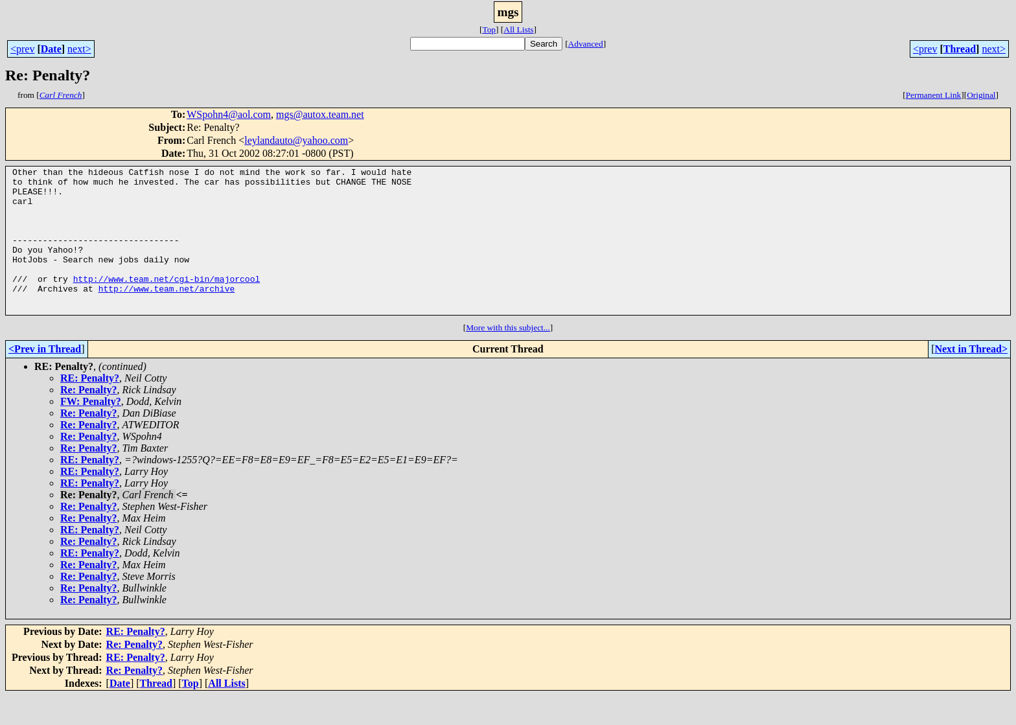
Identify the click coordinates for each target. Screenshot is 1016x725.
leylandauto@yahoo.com (296, 140)
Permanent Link (934, 95)
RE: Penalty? (89, 407)
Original (981, 95)
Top (489, 29)
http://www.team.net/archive (166, 313)
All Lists (518, 29)
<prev (22, 48)
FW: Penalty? (90, 430)
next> (79, 48)
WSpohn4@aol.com (229, 114)
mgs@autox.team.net (320, 114)
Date (51, 48)
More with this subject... (508, 357)
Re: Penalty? (88, 418)
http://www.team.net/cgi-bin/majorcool (166, 302)
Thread (959, 48)
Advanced (585, 44)
